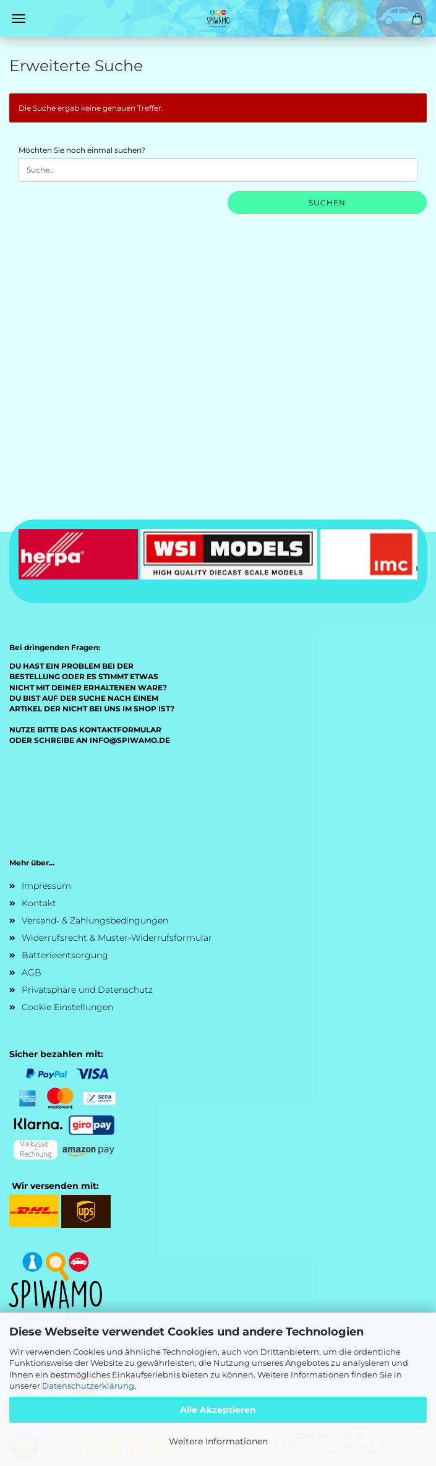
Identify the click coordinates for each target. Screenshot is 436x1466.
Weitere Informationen (218, 1441)
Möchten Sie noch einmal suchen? (82, 150)
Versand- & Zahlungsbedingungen (95, 920)
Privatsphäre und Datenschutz (87, 989)
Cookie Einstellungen (67, 1007)
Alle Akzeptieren (218, 1409)
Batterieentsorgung (65, 955)
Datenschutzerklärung (88, 1386)
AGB (31, 972)
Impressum (46, 885)
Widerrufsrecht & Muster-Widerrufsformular (117, 937)
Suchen (327, 202)
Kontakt (39, 903)
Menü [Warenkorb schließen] (18, 18)
